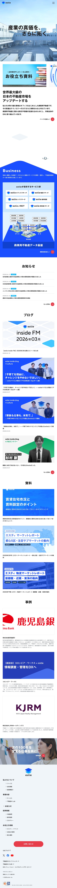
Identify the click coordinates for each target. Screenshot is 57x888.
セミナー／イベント (12, 828)
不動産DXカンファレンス (11, 861)
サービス (9, 798)
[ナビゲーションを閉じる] (53, 3)
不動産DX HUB (8, 864)
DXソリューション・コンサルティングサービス (17, 867)
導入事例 (9, 835)
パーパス (9, 783)
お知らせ (7, 806)
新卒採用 (9, 817)
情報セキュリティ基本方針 (9, 874)
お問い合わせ (28, 844)
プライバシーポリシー (8, 871)
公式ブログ (7, 850)
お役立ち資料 (11, 832)
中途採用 (9, 814)
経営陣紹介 (10, 789)
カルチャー (10, 820)
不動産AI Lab (11, 801)
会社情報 (9, 786)
